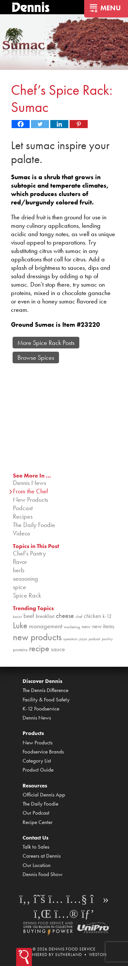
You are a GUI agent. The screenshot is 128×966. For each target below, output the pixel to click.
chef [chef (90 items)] (78, 616)
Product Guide (38, 769)
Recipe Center (38, 822)
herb (19, 570)
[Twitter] (40, 124)
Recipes (23, 516)
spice (19, 587)
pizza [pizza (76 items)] (83, 639)
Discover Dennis (42, 681)
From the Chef (30, 491)
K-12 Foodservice (41, 708)
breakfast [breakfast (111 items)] (45, 616)
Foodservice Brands (43, 751)
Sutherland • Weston (81, 954)
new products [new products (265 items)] (37, 637)
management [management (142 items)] (45, 626)
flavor (20, 561)
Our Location (37, 865)
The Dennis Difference (45, 690)
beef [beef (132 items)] (29, 616)
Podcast (23, 508)
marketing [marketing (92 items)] (72, 627)
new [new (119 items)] (86, 626)
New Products (30, 499)
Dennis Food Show (43, 874)
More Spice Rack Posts (45, 342)
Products (33, 733)
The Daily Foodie (34, 525)
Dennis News (29, 482)
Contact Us (35, 837)
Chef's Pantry (29, 553)
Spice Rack (27, 595)
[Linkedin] (59, 124)
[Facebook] (21, 124)
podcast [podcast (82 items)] (94, 639)
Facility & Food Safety (46, 699)
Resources (35, 785)
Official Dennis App (44, 794)
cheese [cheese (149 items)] (65, 615)
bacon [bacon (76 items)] (17, 617)
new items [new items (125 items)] (103, 626)
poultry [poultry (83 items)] (107, 639)
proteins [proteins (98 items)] (20, 650)
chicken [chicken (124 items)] (92, 616)
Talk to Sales (36, 846)
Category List (37, 760)
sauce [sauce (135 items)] (58, 649)
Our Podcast (36, 812)
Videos (21, 533)
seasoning (25, 578)
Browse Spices (35, 357)
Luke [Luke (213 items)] (20, 625)
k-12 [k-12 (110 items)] (107, 616)
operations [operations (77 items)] (70, 639)
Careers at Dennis (42, 855)
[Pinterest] (79, 124)
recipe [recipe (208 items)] (39, 648)
